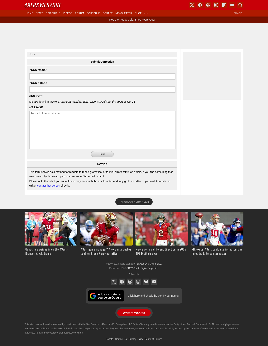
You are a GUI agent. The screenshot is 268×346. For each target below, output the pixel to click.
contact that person (48, 185)
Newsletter (124, 13)
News (39, 13)
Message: (36, 107)
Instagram (138, 282)
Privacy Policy (136, 339)
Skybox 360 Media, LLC (149, 263)
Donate (109, 339)
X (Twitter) (114, 282)
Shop (138, 13)
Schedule (93, 13)
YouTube (154, 282)
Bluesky (146, 282)
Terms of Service (153, 339)
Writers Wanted (134, 312)
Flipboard (224, 5)
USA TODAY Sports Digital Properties (139, 268)
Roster (108, 13)
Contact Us (121, 339)
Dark (146, 201)
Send (102, 154)
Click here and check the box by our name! (153, 295)
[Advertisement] (134, 36)
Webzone (43, 5)
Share (238, 13)
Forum (79, 13)
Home (29, 13)
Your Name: (38, 69)
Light (138, 201)
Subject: (36, 96)
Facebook (122, 282)
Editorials (53, 13)
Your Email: (38, 83)
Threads (130, 282)
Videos (67, 13)
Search (240, 5)
